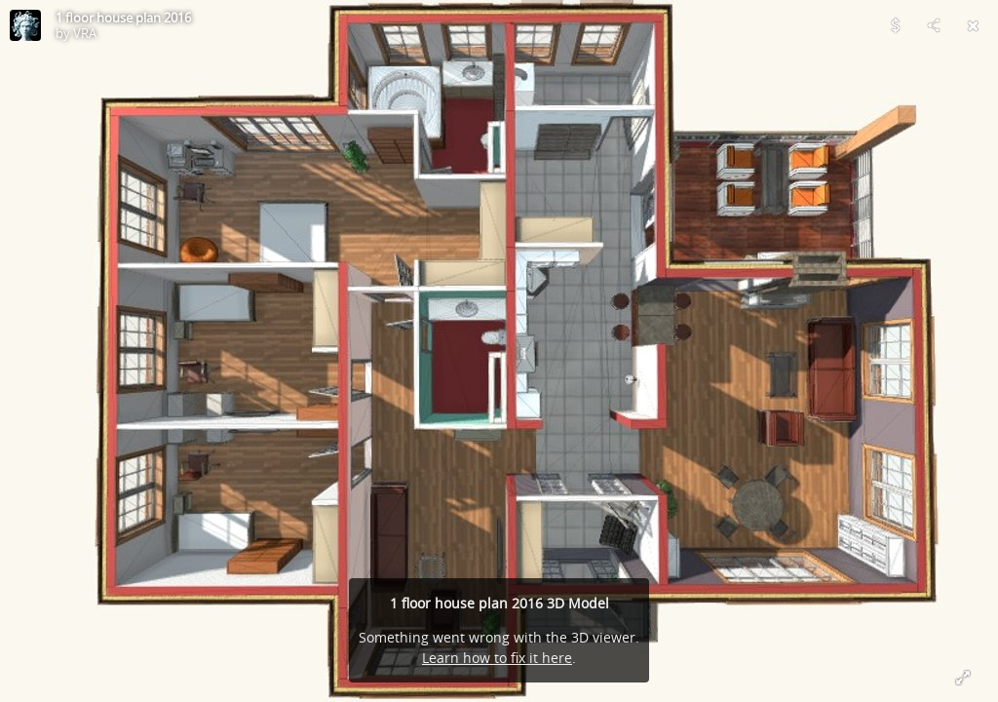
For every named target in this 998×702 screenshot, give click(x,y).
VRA (84, 33)
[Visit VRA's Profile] (25, 25)
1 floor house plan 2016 (123, 17)
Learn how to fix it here (497, 657)
